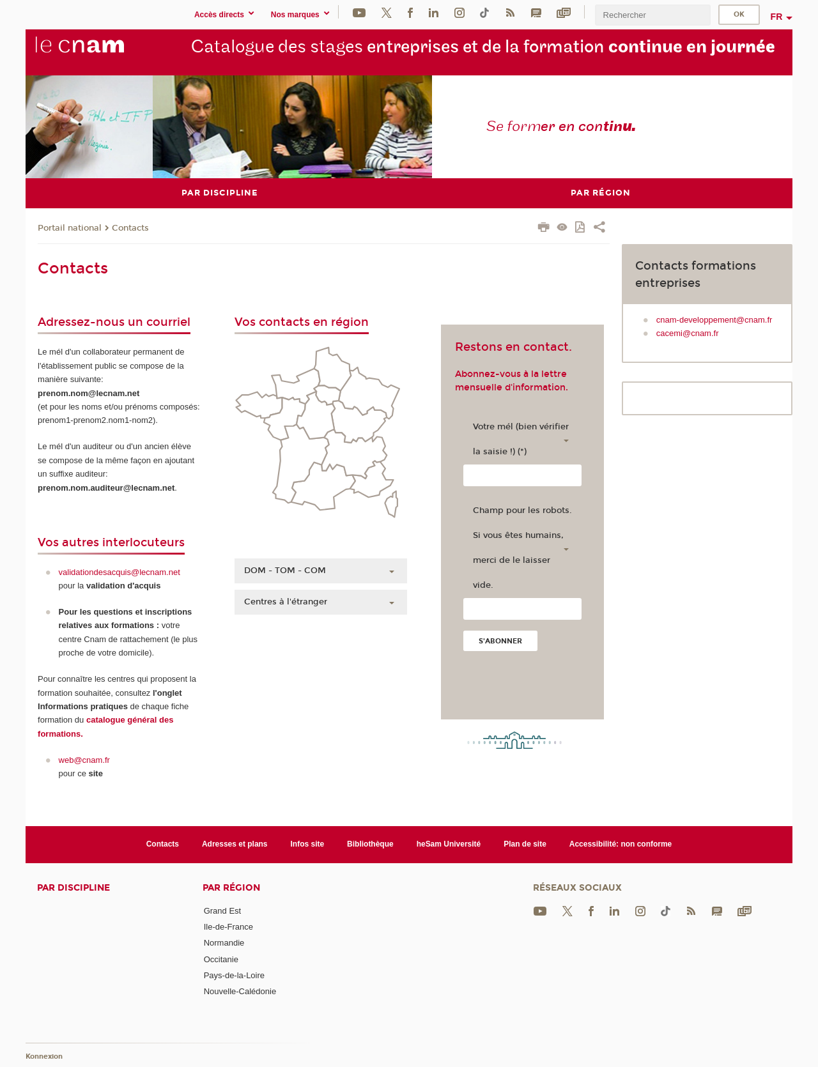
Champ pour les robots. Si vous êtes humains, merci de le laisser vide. (522, 547)
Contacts (130, 227)
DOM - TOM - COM (285, 570)
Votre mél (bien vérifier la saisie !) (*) (521, 439)
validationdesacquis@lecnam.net (119, 571)
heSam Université (449, 844)
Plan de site (525, 844)
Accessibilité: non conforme (620, 844)
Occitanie (221, 958)
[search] (652, 15)
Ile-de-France (228, 926)
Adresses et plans (235, 844)
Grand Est (223, 910)
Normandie (224, 943)
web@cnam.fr (84, 759)
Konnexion (44, 1056)
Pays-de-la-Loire (234, 974)
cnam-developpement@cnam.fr (714, 319)
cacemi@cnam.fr (687, 333)
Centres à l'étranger (285, 602)
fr (777, 17)
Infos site (308, 844)
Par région (231, 887)
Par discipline (73, 887)
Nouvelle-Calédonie (240, 991)
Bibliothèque (370, 844)
